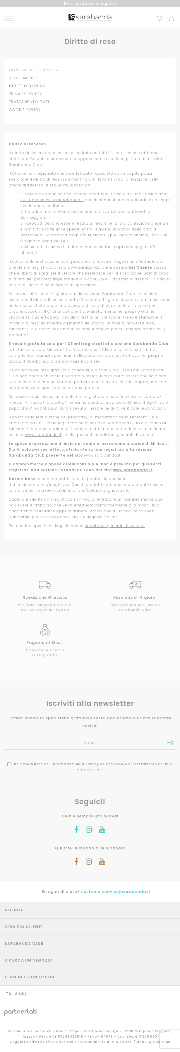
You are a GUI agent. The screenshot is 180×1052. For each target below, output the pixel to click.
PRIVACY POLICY (25, 94)
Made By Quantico (153, 1042)
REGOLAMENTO (24, 78)
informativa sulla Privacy (75, 764)
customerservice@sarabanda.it (52, 199)
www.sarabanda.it (86, 267)
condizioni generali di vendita (115, 525)
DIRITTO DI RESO (27, 86)
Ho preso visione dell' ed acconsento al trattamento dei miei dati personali (90, 767)
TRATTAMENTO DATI (29, 102)
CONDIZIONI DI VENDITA (34, 70)
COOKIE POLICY (25, 109)
